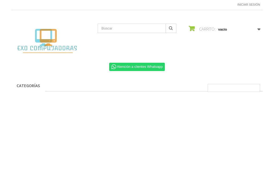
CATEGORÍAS (28, 85)
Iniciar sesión (248, 4)
